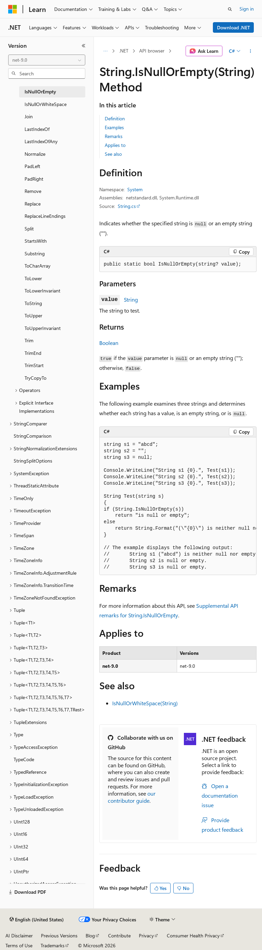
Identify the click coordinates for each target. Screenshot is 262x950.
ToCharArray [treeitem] (37, 265)
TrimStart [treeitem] (34, 365)
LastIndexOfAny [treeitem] (41, 141)
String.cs (127, 206)
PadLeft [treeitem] (32, 166)
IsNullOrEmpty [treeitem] (40, 91)
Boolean (108, 342)
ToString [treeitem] (33, 303)
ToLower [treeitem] (33, 278)
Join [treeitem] (29, 116)
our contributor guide (132, 797)
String (131, 299)
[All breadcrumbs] (105, 51)
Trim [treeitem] (29, 340)
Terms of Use (18, 945)
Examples (114, 127)
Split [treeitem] (29, 228)
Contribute (119, 935)
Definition (115, 118)
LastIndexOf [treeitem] (37, 129)
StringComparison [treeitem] (33, 436)
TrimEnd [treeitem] (33, 353)
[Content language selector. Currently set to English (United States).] (36, 919)
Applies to (115, 145)
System (135, 189)
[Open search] (230, 9)
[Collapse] (83, 46)
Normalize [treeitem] (35, 154)
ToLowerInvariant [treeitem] (42, 290)
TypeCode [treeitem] (24, 759)
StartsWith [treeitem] (36, 241)
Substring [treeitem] (35, 253)
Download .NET (233, 27)
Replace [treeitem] (33, 203)
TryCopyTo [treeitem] (35, 378)
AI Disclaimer (19, 935)
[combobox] (46, 60)
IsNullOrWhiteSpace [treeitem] (46, 104)
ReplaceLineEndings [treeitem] (45, 216)
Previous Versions (59, 935)
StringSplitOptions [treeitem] (33, 460)
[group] (178, 506)
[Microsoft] (12, 9)
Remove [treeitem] (33, 191)
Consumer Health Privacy (193, 935)
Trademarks (52, 945)
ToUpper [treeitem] (33, 315)
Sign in (246, 8)
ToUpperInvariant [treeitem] (43, 328)
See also (113, 154)
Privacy (146, 935)
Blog (90, 935)
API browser (151, 50)
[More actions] (251, 51)
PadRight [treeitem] (34, 179)
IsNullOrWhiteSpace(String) (145, 703)
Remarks (113, 136)
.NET (123, 50)
